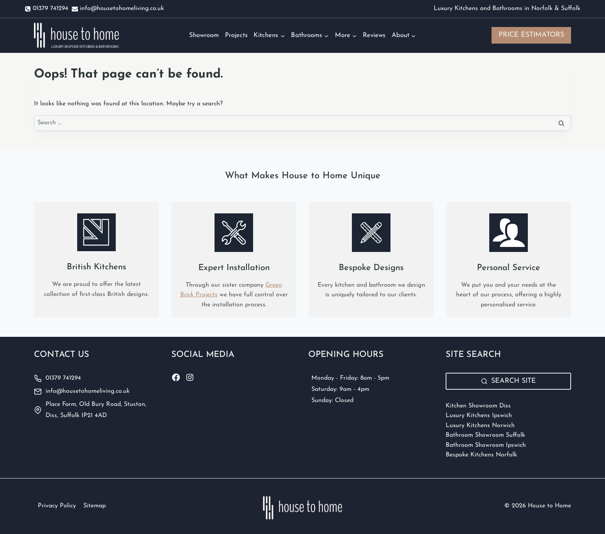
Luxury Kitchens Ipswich (479, 415)
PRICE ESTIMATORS (531, 35)
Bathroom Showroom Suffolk (485, 435)
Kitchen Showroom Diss (478, 406)
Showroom (204, 35)
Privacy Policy (57, 506)
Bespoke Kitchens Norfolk (481, 455)
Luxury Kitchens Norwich (480, 425)
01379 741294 (63, 378)
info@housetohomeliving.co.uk (88, 391)
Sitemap (94, 506)
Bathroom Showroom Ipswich (486, 445)
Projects (236, 35)
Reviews (374, 35)
